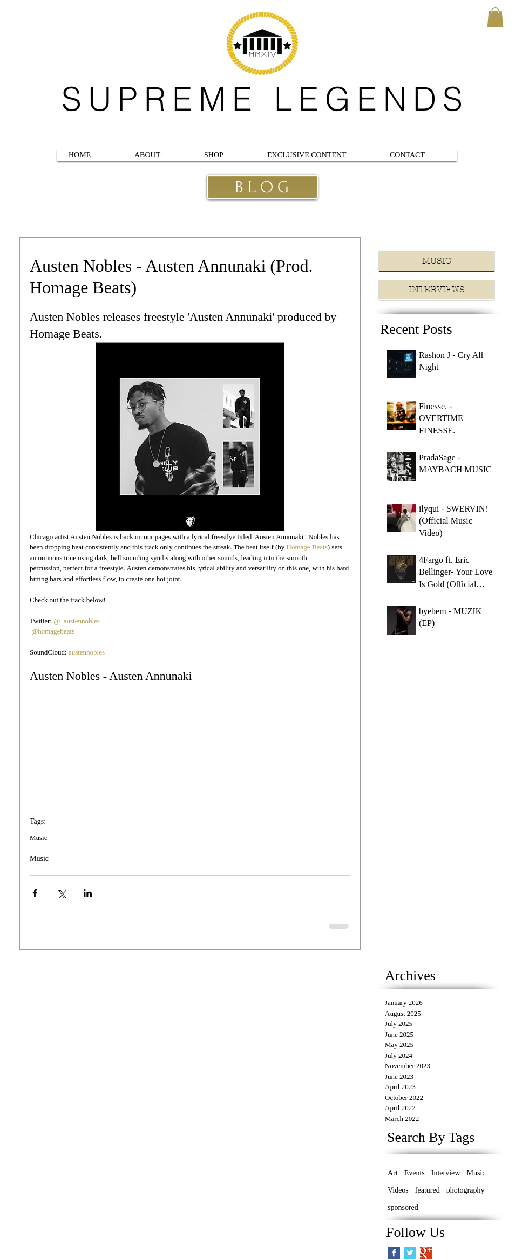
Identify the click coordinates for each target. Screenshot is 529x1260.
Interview (445, 1173)
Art (393, 1173)
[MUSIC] (436, 261)
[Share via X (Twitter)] (61, 893)
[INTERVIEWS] (436, 289)
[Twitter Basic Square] (410, 1253)
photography (465, 1190)
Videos (398, 1190)
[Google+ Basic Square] (426, 1253)
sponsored (403, 1207)
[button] (495, 17)
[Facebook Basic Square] (394, 1253)
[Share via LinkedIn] (88, 893)
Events (414, 1173)
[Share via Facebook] (35, 893)
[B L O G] (261, 188)
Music (39, 838)
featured (427, 1190)
